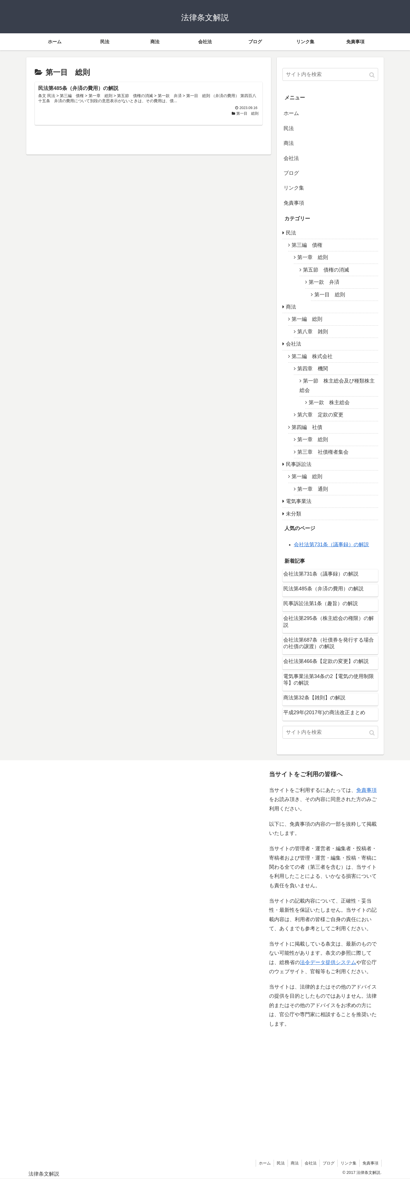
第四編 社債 (307, 427)
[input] (330, 74)
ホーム (291, 113)
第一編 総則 (307, 319)
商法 (289, 143)
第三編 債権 (307, 245)
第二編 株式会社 (312, 356)
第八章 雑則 (312, 331)
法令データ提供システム (328, 962)
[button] (372, 75)
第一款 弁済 (324, 282)
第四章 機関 (312, 368)
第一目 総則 (329, 294)
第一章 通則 (312, 489)
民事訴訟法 (298, 464)
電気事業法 (298, 501)
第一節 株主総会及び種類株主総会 (337, 385)
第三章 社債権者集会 (322, 452)
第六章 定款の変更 (320, 415)
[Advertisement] (86, 958)
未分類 (293, 514)
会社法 (291, 158)
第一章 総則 (312, 257)
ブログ (291, 173)
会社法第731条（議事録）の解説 (331, 544)
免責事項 (294, 203)
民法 (289, 128)
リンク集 (294, 188)
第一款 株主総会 (329, 402)
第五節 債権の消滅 (326, 270)
